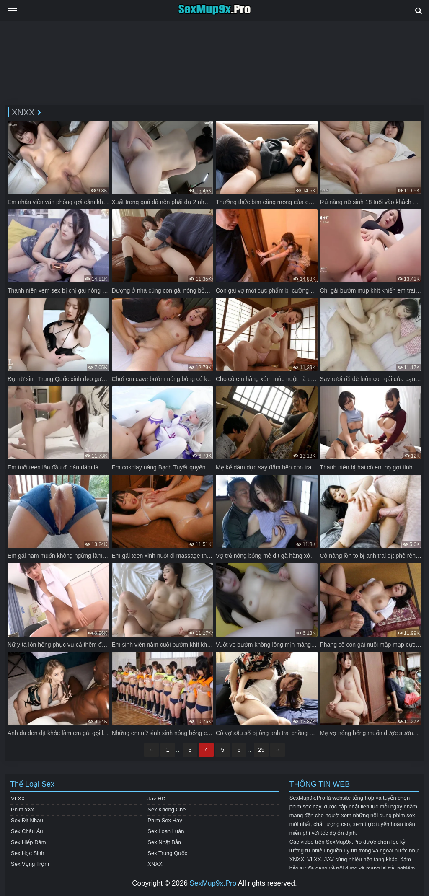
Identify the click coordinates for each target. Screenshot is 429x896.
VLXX (18, 798)
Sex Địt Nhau (27, 820)
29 (261, 749)
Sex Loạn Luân (165, 831)
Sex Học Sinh (27, 853)
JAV (329, 859)
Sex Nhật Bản (164, 842)
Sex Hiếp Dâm (28, 842)
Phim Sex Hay (164, 820)
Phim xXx (22, 809)
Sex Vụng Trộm (30, 864)
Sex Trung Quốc (167, 853)
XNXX (154, 864)
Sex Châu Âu (27, 831)
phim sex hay (305, 806)
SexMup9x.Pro (213, 883)
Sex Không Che (166, 809)
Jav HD (156, 798)
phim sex (404, 815)
